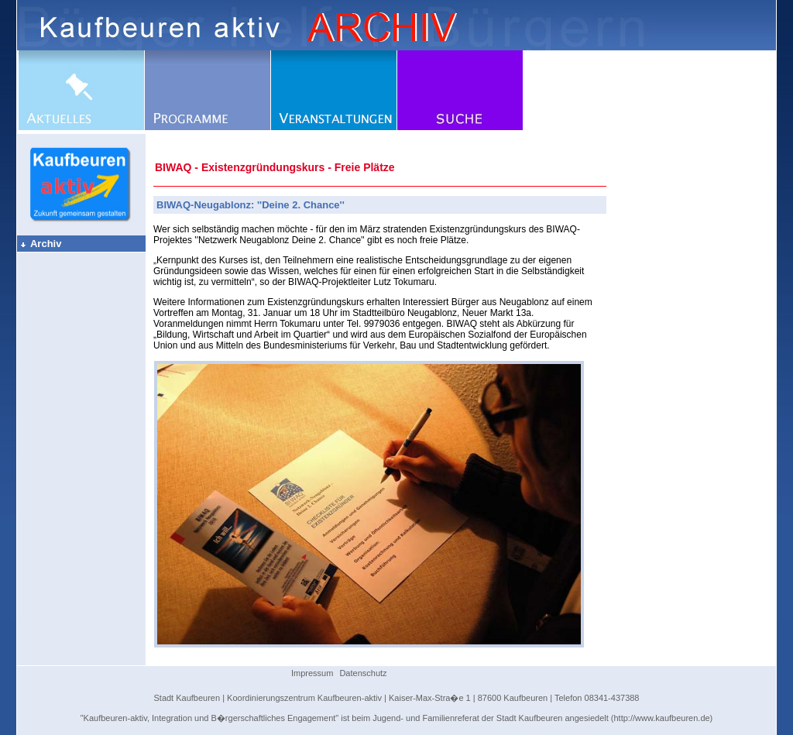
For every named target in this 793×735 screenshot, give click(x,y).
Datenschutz (362, 673)
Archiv (40, 243)
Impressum (312, 673)
